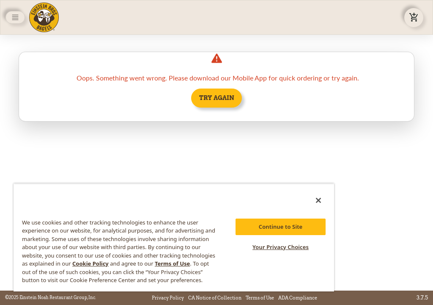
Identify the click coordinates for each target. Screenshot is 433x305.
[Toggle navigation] (15, 17)
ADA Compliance (297, 298)
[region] (174, 237)
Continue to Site (281, 226)
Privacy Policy (168, 298)
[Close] (318, 200)
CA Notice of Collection (214, 298)
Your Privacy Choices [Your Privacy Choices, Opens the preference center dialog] (280, 247)
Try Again (216, 97)
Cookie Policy (90, 263)
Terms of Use (260, 298)
